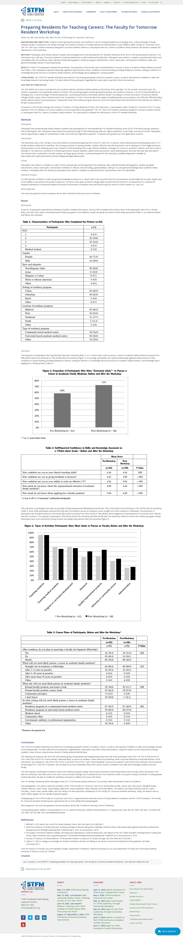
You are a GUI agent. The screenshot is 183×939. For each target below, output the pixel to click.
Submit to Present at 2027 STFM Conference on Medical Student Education (109, 920)
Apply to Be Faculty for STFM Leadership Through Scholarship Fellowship (108, 903)
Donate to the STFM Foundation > (142, 908)
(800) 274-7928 (27, 905)
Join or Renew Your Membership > (142, 889)
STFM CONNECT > (136, 900)
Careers (107, 2)
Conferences (91, 12)
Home (63, 2)
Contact (116, 2)
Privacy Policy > (135, 915)
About (56, 12)
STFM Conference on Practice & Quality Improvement (73, 917)
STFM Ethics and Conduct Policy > (141, 919)
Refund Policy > (135, 912)
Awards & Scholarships (150, 12)
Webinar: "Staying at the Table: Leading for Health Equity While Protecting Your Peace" (71, 909)
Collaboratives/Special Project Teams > (144, 904)
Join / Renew (73, 2)
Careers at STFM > (136, 923)
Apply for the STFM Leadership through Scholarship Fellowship (108, 912)
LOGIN (143, 2)
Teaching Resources (129, 12)
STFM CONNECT (86, 2)
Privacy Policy (76, 936)
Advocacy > (134, 893)
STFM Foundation (131, 2)
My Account (154, 2)
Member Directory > (137, 896)
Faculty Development (108, 12)
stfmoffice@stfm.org (30, 908)
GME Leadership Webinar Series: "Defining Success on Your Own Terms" (73, 898)
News (98, 2)
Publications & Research (72, 12)
